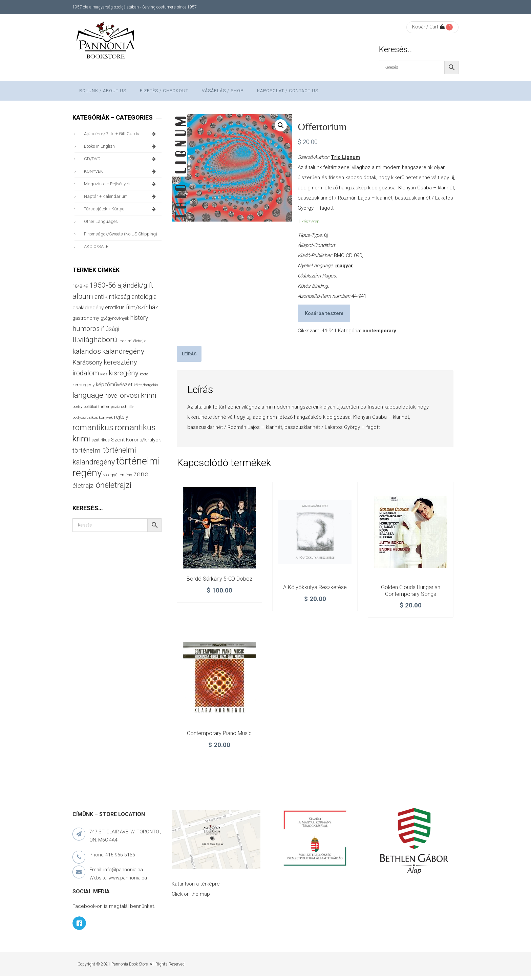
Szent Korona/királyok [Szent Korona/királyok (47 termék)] (136, 440)
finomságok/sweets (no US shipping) (120, 233)
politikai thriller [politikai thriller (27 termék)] (96, 406)
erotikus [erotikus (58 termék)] (115, 307)
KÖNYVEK (121, 171)
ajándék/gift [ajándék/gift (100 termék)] (135, 285)
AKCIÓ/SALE (96, 246)
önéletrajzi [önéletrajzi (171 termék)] (113, 485)
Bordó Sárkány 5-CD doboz (219, 579)
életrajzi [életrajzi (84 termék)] (83, 486)
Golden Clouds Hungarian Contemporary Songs (410, 590)
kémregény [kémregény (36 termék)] (83, 384)
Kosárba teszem (324, 313)
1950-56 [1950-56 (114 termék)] (102, 285)
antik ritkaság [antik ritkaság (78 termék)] (112, 296)
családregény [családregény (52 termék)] (88, 308)
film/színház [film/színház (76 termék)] (142, 307)
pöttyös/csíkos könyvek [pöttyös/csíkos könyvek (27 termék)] (92, 417)
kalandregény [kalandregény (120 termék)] (123, 351)
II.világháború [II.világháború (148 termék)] (94, 339)
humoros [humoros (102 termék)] (86, 329)
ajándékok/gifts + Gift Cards (121, 134)
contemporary (379, 331)
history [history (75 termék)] (139, 317)
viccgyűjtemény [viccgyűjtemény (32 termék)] (117, 474)
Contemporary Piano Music (219, 733)
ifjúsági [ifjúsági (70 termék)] (110, 329)
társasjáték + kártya (121, 209)
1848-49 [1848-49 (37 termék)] (80, 286)
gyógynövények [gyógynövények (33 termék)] (115, 318)
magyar (344, 266)
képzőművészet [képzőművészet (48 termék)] (114, 384)
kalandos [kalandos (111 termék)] (86, 351)
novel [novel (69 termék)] (112, 395)
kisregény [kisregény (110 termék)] (124, 373)
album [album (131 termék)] (82, 296)
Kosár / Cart (428, 26)
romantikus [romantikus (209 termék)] (92, 427)
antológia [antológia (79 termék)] (143, 296)
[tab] (189, 354)
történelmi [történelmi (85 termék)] (87, 450)
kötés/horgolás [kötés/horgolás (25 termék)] (146, 385)
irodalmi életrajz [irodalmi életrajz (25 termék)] (132, 341)
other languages (101, 221)
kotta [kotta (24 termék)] (144, 374)
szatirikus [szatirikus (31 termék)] (100, 440)
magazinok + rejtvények (121, 184)
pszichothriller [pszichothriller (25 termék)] (123, 406)
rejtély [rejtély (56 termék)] (121, 417)
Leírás (189, 353)
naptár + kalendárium (121, 196)
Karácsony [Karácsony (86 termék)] (87, 362)
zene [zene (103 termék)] (140, 474)
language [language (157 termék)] (87, 395)
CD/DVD (121, 159)
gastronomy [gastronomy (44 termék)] (85, 318)
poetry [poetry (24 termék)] (77, 406)
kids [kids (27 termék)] (103, 374)
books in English (121, 146)
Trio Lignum (345, 157)
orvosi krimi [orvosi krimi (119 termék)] (138, 395)
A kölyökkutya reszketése (315, 587)
